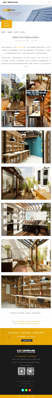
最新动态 (3, 32)
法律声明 (31, 386)
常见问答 (22, 32)
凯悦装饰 (10, 2)
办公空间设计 (19, 47)
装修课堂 (10, 32)
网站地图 (20, 386)
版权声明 (26, 386)
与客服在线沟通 (27, 340)
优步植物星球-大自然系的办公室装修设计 (28, 323)
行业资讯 (16, 32)
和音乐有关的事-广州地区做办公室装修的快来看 (28, 321)
